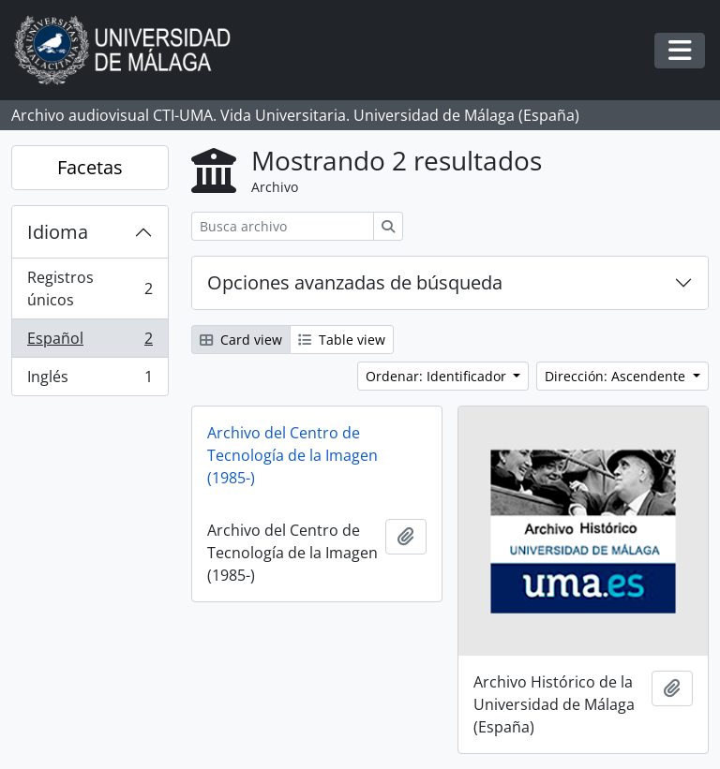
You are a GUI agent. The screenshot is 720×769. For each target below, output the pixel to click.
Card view (241, 339)
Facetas (90, 167)
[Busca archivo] (282, 226)
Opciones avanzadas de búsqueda (354, 282)
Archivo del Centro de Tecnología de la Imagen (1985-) (292, 455)
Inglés (89, 380)
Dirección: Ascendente (617, 376)
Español (89, 342)
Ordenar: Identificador (438, 376)
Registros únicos (89, 288)
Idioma (57, 231)
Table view (341, 339)
